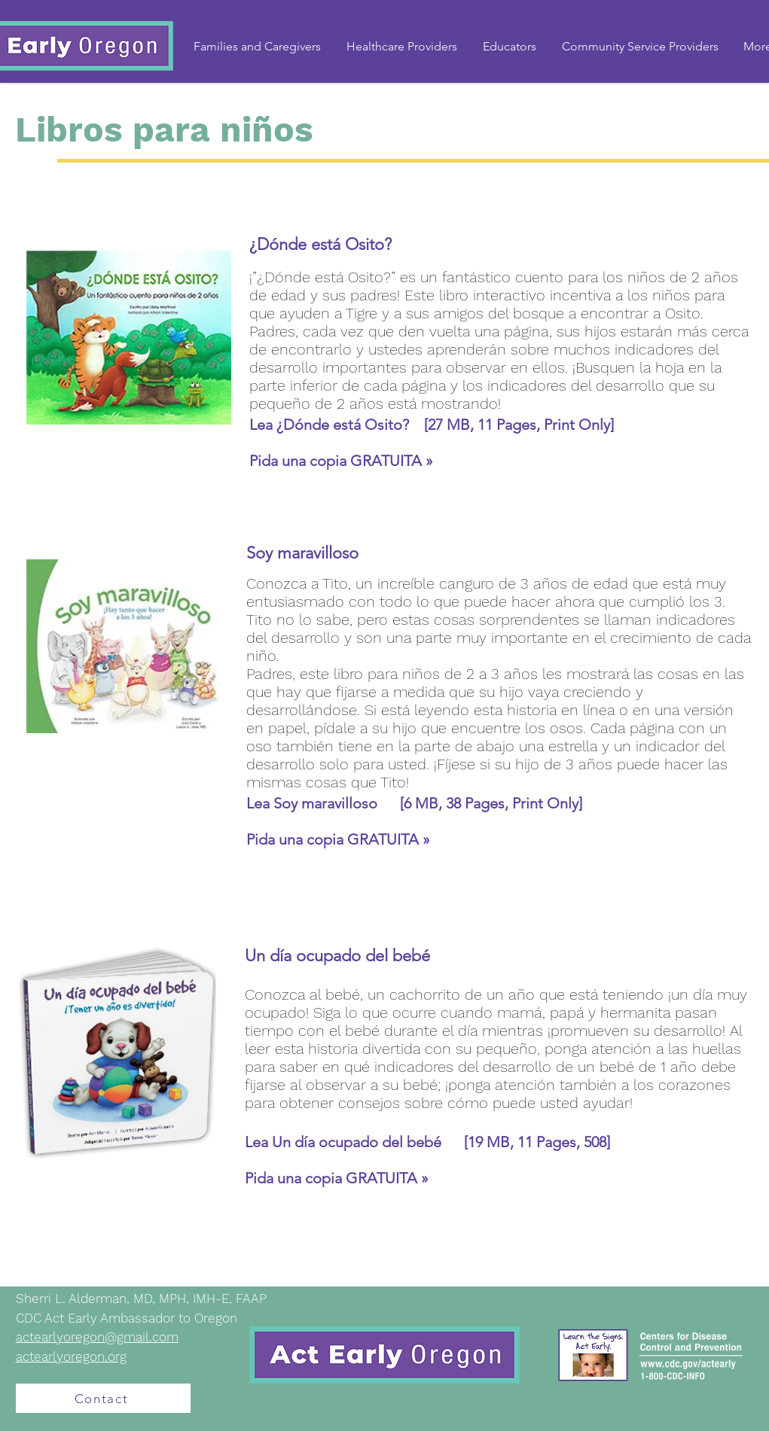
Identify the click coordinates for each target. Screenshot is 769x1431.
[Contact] (103, 1398)
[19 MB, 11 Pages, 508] (537, 1142)
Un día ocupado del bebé (368, 1142)
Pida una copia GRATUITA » (341, 461)
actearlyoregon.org (71, 1356)
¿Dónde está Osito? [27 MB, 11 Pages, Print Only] (445, 425)
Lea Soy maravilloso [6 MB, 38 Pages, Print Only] (414, 803)
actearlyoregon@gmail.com (97, 1336)
